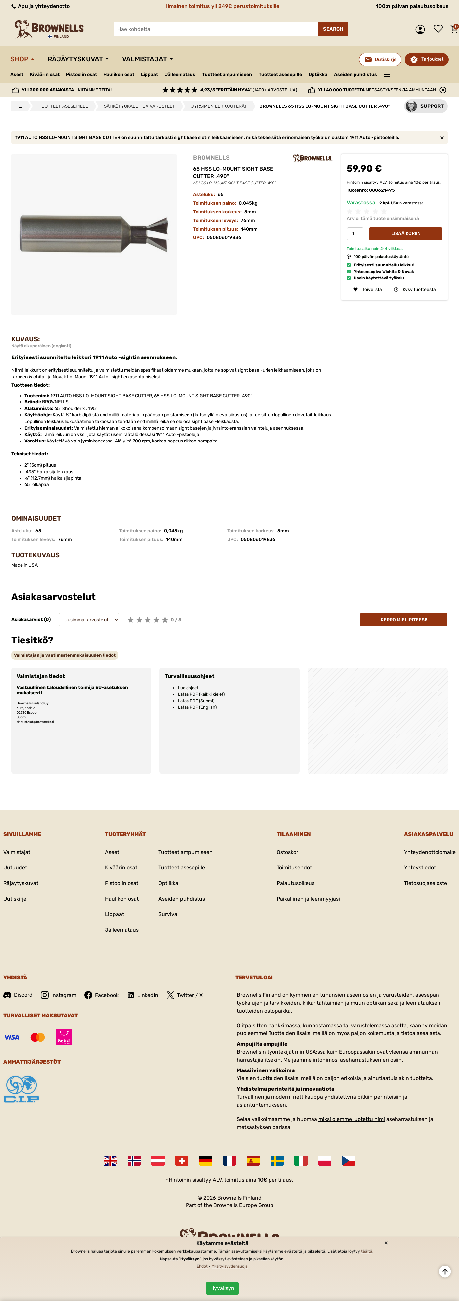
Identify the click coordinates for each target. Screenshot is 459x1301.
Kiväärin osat (45, 74)
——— (387, 74)
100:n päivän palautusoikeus (412, 6)
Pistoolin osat (81, 74)
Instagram (58, 995)
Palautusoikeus (295, 883)
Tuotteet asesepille (280, 74)
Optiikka (318, 74)
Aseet (16, 74)
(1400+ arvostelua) (248, 89)
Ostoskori (288, 852)
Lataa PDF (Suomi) (196, 700)
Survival (168, 914)
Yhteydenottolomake (430, 852)
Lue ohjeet (188, 687)
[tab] (64, 655)
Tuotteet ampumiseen (227, 74)
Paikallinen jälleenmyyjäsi (308, 899)
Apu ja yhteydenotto (40, 6)
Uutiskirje (14, 899)
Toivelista (440, 29)
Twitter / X (184, 995)
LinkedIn (142, 995)
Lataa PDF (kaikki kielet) (201, 694)
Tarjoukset (432, 59)
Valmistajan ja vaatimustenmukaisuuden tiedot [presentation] (65, 655)
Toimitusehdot (294, 867)
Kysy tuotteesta (415, 289)
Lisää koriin (406, 233)
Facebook (101, 995)
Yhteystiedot (420, 867)
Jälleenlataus (180, 74)
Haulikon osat (119, 74)
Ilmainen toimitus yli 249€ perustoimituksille (222, 6)
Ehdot (202, 1266)
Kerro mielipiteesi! (404, 620)
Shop (19, 59)
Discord (18, 995)
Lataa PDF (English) (197, 707)
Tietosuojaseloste (425, 883)
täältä (366, 1251)
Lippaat (149, 74)
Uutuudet (15, 867)
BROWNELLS (211, 157)
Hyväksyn (222, 1288)
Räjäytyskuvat (75, 59)
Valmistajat (144, 59)
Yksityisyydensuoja (230, 1266)
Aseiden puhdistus (355, 74)
